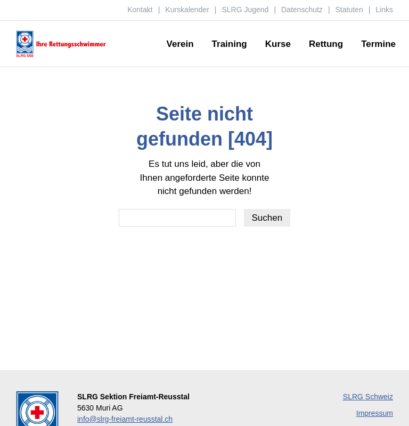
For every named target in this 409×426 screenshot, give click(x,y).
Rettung (326, 44)
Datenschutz (302, 9)
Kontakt (139, 9)
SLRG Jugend (245, 9)
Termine (378, 44)
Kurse (278, 44)
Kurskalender (187, 9)
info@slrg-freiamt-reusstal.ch (125, 419)
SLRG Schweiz (368, 396)
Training (229, 44)
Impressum (374, 413)
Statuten (349, 9)
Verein (180, 44)
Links (384, 9)
